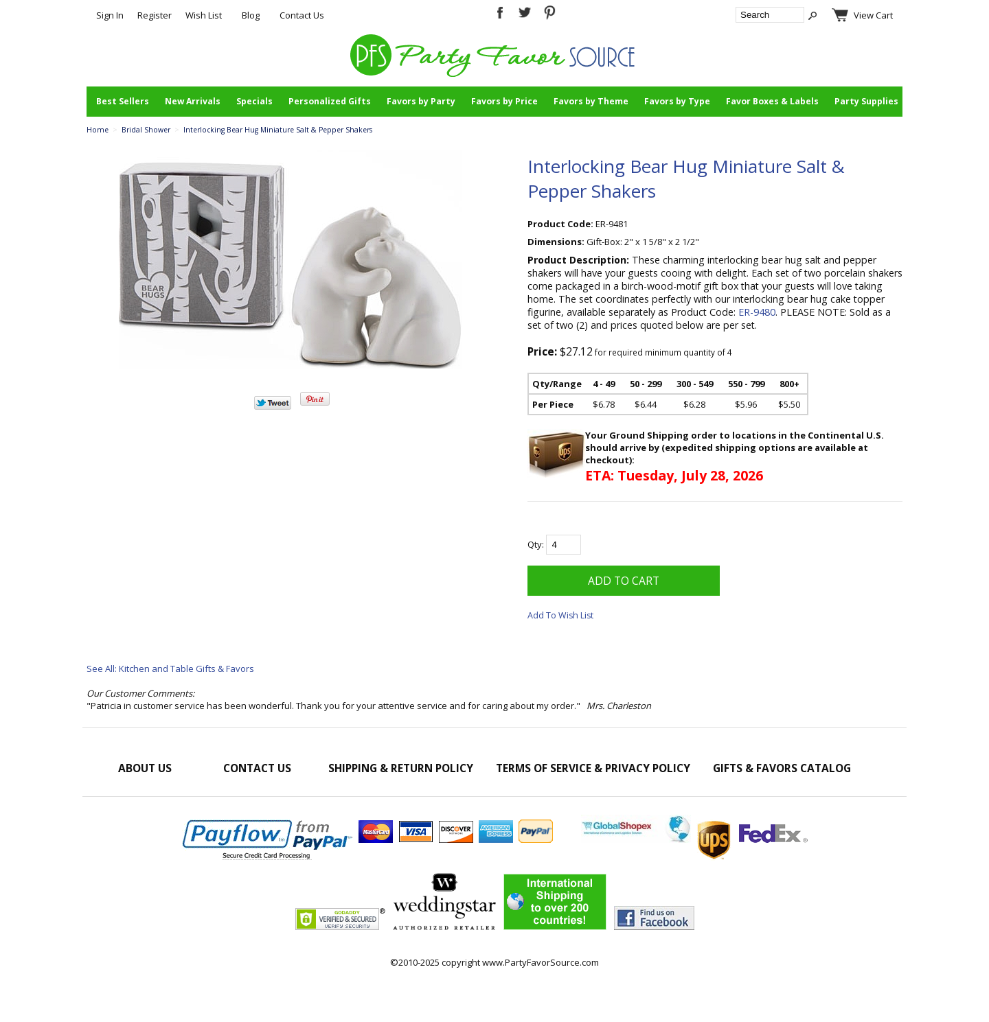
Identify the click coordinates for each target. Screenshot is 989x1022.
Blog (251, 15)
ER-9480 (756, 311)
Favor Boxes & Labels (772, 101)
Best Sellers (122, 101)
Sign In (110, 15)
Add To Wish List (560, 615)
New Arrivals (192, 101)
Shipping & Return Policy (400, 768)
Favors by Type (677, 101)
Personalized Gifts (329, 101)
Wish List (203, 15)
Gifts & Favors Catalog (782, 768)
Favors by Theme (591, 101)
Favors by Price (504, 101)
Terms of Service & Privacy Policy (593, 768)
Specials (254, 101)
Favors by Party (421, 101)
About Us (145, 768)
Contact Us (302, 15)
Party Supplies (866, 101)
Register (154, 15)
